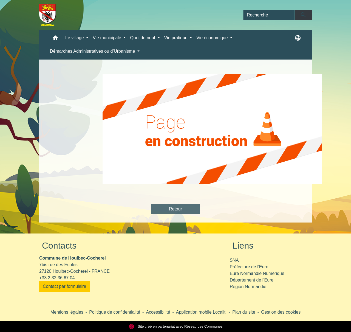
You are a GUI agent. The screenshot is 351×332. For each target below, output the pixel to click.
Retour (175, 209)
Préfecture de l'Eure (249, 267)
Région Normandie (248, 286)
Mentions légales (66, 312)
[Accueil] (47, 15)
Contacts (59, 246)
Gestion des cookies (281, 312)
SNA (234, 260)
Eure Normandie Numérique (257, 273)
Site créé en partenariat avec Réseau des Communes (176, 326)
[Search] (269, 15)
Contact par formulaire (64, 286)
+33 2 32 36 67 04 (57, 277)
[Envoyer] (303, 15)
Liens (243, 246)
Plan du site (243, 312)
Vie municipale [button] (107, 37)
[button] (55, 39)
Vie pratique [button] (176, 37)
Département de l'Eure (252, 280)
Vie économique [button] (212, 37)
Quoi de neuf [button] (143, 37)
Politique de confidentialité (114, 312)
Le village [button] (75, 37)
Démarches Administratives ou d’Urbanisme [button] (93, 51)
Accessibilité (158, 312)
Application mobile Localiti (201, 312)
